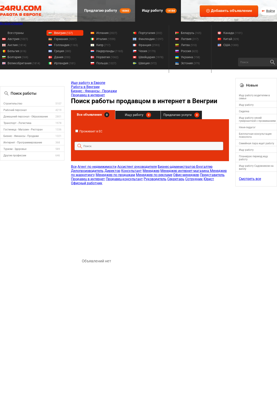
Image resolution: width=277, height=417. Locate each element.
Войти (270, 11)
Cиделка (244, 111)
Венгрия (63, 33)
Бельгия (17, 51)
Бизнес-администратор (177, 167)
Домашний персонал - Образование (25, 116)
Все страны (16, 33)
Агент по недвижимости (96, 167)
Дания (62, 57)
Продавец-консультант (124, 179)
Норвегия (107, 57)
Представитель (212, 175)
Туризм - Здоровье (14, 149)
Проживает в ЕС (88, 131)
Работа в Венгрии (85, 87)
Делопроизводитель (87, 171)
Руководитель (155, 179)
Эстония (190, 63)
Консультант (131, 171)
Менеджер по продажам (115, 175)
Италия (105, 39)
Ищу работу (159, 10)
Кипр (103, 45)
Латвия (189, 39)
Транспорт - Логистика (17, 123)
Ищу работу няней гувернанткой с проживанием (257, 119)
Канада (232, 33)
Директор (112, 171)
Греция (62, 51)
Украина (190, 57)
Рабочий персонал (15, 110)
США (230, 45)
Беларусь (191, 33)
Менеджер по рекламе (154, 175)
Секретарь (175, 179)
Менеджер (151, 171)
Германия (65, 39)
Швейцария (150, 57)
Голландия (66, 45)
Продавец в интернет (88, 95)
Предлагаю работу (107, 10)
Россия (189, 51)
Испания (106, 33)
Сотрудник (194, 179)
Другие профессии (14, 155)
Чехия (147, 51)
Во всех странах (11, 23)
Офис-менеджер (186, 175)
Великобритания (24, 63)
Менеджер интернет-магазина (185, 171)
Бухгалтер (204, 167)
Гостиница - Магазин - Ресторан (23, 129)
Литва (189, 45)
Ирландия (64, 63)
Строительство (12, 103)
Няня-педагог (247, 127)
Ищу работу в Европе (88, 83)
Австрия (18, 39)
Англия (17, 45)
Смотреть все (250, 179)
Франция (149, 45)
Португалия (150, 33)
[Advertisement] (150, 219)
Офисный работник (86, 183)
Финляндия (150, 39)
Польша (106, 63)
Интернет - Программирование (22, 142)
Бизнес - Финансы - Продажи (21, 136)
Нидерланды (109, 51)
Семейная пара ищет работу (256, 143)
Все (74, 167)
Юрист (209, 179)
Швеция (147, 63)
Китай (231, 39)
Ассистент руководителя (137, 167)
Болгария (18, 57)
